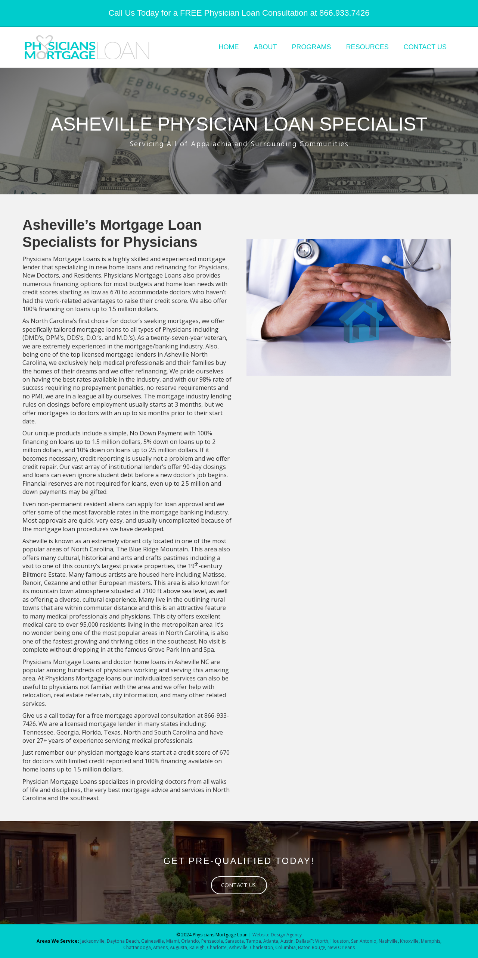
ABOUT (265, 47)
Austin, (287, 941)
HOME (229, 47)
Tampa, (254, 941)
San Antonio (363, 941)
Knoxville (409, 941)
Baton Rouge (311, 947)
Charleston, (262, 947)
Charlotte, (217, 947)
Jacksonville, (93, 941)
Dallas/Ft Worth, (313, 941)
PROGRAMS (311, 47)
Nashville (388, 941)
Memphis (430, 941)
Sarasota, (235, 941)
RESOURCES (367, 47)
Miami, (173, 941)
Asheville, (238, 947)
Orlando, (191, 941)
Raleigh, (197, 947)
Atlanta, (271, 941)
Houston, (340, 941)
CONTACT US (425, 47)
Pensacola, (212, 941)
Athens (160, 947)
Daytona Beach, (123, 941)
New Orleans (341, 947)
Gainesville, (153, 941)
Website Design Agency (277, 935)
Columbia (285, 947)
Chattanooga (137, 947)
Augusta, (179, 947)
